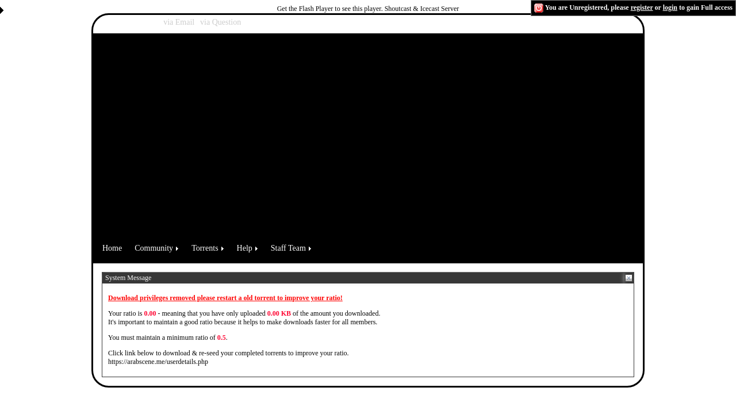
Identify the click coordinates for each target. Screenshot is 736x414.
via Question (220, 22)
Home (112, 248)
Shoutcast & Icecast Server (422, 9)
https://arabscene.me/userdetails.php (158, 362)
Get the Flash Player (305, 9)
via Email (178, 22)
